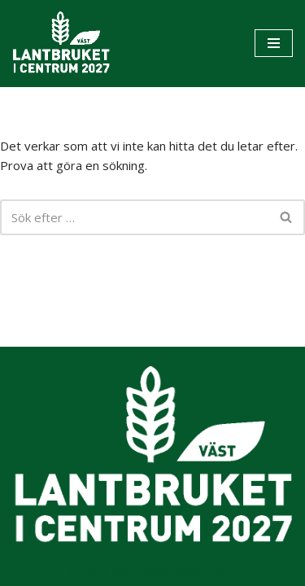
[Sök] (134, 217)
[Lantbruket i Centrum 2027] (61, 43)
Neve (83, 570)
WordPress (205, 570)
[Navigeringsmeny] (274, 43)
